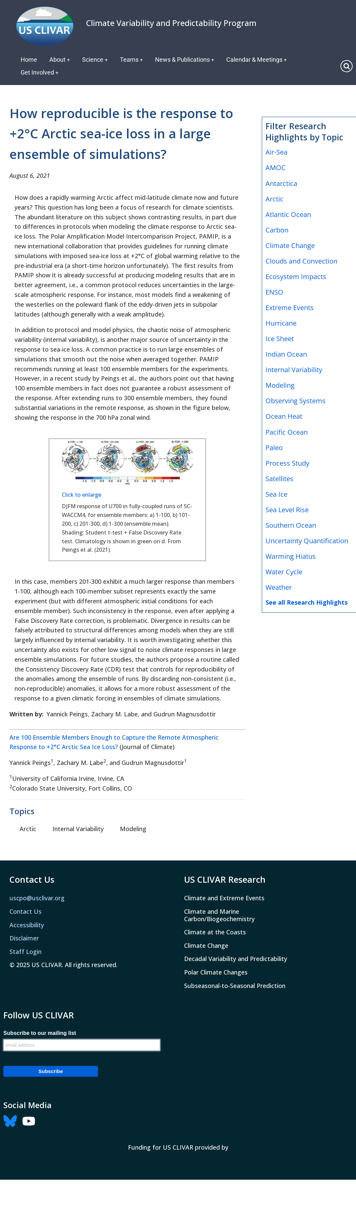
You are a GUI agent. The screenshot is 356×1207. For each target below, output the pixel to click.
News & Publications (185, 59)
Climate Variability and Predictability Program (171, 23)
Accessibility (26, 925)
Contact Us (25, 911)
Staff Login (25, 952)
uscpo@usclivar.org (37, 898)
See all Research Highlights (306, 602)
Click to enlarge (81, 494)
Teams (132, 59)
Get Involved (40, 72)
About (59, 59)
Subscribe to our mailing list (39, 1033)
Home (29, 59)
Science (95, 59)
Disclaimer (24, 938)
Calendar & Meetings (258, 59)
